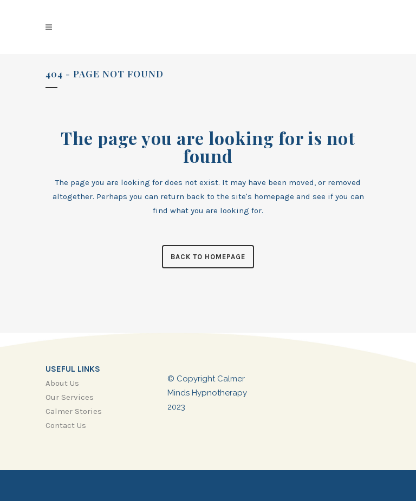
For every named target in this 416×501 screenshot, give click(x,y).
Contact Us (66, 425)
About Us (62, 383)
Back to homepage (208, 257)
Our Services (70, 397)
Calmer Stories (74, 411)
